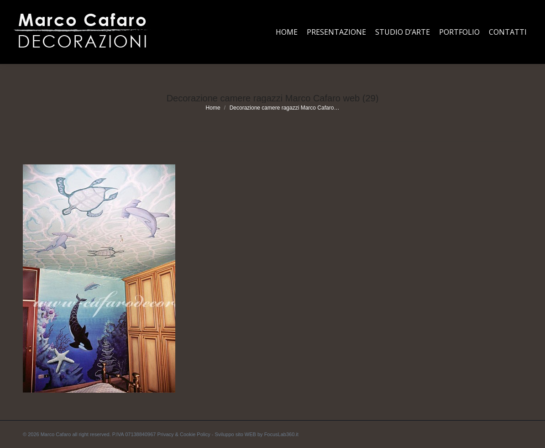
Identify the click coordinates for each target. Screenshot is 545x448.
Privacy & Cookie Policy (183, 434)
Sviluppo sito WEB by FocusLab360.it (256, 434)
